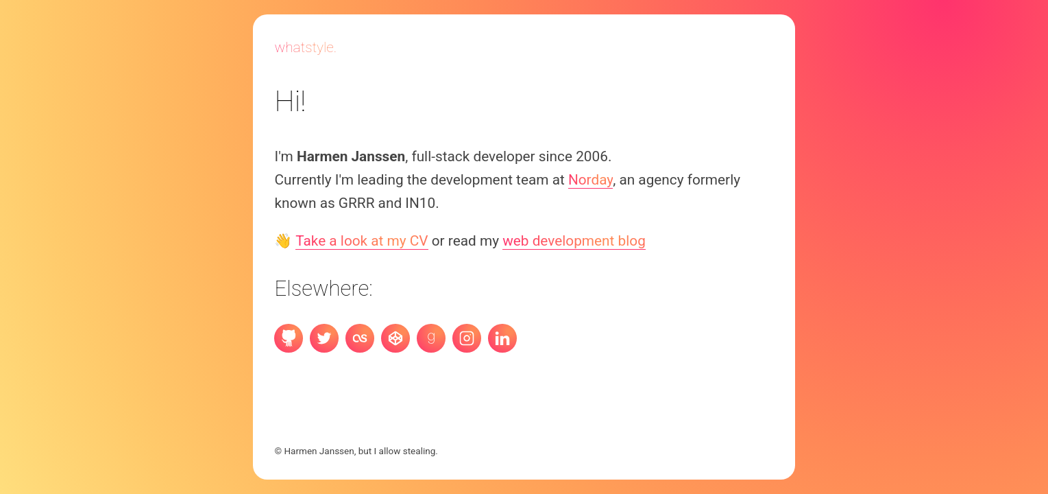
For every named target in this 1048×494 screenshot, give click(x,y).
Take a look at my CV (361, 241)
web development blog (574, 241)
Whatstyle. (305, 47)
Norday (590, 180)
